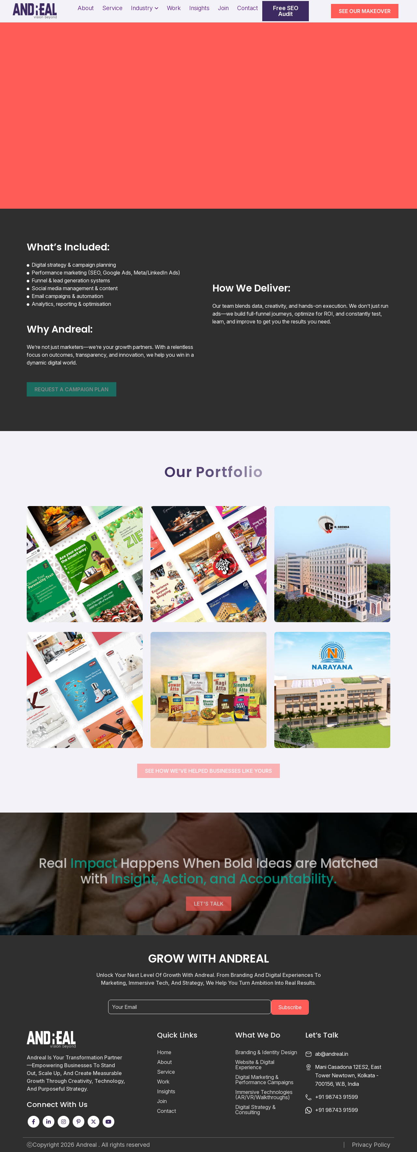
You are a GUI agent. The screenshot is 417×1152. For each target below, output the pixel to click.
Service (112, 8)
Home (164, 1052)
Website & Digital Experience (254, 1064)
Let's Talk (208, 924)
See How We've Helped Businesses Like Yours (208, 771)
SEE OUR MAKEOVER (365, 11)
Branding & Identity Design (266, 1052)
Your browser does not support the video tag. (208, 104)
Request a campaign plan (71, 389)
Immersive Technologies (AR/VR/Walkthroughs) (264, 1094)
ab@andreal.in (331, 1054)
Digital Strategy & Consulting (255, 1109)
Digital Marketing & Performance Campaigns (264, 1079)
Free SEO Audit (285, 11)
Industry (142, 8)
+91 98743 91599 (336, 1097)
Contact (247, 8)
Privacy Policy (371, 1145)
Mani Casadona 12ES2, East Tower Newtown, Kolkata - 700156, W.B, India (348, 1075)
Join (223, 8)
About (86, 8)
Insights (199, 8)
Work (174, 8)
